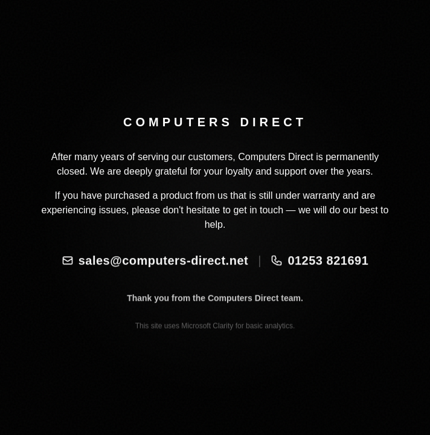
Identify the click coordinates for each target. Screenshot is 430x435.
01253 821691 (319, 265)
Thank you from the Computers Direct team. (215, 308)
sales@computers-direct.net (155, 265)
